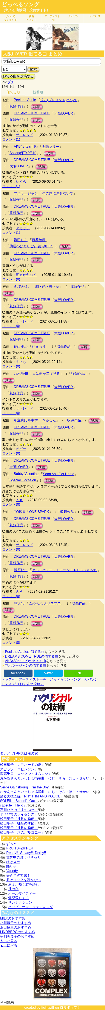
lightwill (47, 1007)
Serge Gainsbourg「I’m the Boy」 (26, 787)
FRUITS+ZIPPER (19, 848)
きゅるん (49, 420)
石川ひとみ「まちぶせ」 (19, 810)
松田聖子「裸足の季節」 (19, 819)
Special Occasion (22, 480)
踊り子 (11, 866)
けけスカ (13, 862)
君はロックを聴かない (23, 880)
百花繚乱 (39, 240)
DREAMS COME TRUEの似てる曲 (32, 656)
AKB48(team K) (26, 146)
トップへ (8, 679)
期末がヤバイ (26, 275)
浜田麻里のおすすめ (15, 927)
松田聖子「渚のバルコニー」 (22, 832)
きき (19, 591)
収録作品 (16, 106)
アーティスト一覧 (32, 679)
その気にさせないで (57, 193)
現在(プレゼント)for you (58, 100)
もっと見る (8, 941)
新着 (31, 18)
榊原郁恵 (21, 570)
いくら (21, 181)
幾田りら (21, 240)
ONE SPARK (39, 512)
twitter (48, 673)
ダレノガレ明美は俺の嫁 (19, 753)
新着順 (38, 92)
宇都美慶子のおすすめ (17, 936)
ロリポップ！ (70, 1007)
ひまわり (39, 346)
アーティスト (52, 18)
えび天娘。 (22, 286)
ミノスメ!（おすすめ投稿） (23, 684)
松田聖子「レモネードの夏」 (22, 765)
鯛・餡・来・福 (47, 286)
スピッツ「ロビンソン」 (19, 769)
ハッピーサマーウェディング (30, 907)
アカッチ (23, 228)
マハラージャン (26, 193)
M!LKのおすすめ (12, 918)
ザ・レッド (24, 135)
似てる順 (13, 92)
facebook (18, 673)
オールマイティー (22, 893)
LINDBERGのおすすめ (17, 932)
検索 (33, 69)
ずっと (11, 844)
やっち (21, 362)
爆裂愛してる (18, 898)
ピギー (21, 449)
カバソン (73, 16)
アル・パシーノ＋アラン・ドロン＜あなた (64, 570)
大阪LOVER (63, 113)
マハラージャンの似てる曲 (25, 665)
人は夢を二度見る (46, 373)
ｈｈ (19, 500)
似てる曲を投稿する (18, 76)
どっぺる (10, 18)
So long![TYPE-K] (22, 153)
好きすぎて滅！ (18, 875)
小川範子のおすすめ (15, 923)
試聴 (36, 107)
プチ (10, 82)
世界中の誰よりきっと (23, 857)
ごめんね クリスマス (45, 603)
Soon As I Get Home (58, 474)
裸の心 (13, 889)
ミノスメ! (94, 16)
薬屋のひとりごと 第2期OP (30, 246)
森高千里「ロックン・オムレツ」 (26, 774)
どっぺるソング (20, 4)
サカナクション (20, 902)
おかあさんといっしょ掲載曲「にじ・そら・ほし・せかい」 (46, 778)
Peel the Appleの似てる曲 (24, 651)
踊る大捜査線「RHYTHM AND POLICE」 (32, 796)
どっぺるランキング (65, 679)
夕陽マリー (50, 146)
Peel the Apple (25, 100)
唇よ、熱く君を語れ (23, 884)
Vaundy (12, 871)
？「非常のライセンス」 (19, 814)
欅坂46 (19, 603)
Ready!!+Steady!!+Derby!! (26, 853)
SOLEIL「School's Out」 (19, 801)
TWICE (19, 511)
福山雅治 (21, 346)
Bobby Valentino (26, 474)
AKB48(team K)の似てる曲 (25, 661)
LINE (78, 673)
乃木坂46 (21, 373)
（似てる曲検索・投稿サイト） (26, 10)
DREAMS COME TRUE (32, 113)
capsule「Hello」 (13, 805)
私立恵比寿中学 (26, 420)
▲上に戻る (8, 945)
